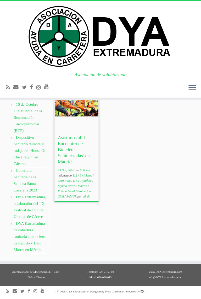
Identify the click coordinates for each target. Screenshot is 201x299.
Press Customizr (114, 291)
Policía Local (67, 191)
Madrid (83, 186)
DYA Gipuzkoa (82, 181)
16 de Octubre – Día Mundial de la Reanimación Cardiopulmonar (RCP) (28, 117)
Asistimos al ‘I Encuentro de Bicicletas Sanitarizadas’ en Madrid (74, 149)
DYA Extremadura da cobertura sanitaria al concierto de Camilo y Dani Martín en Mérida (30, 236)
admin (86, 196)
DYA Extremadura (77, 291)
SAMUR (71, 196)
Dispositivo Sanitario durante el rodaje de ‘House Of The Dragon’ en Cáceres (30, 150)
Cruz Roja (64, 181)
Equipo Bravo (67, 186)
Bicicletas (86, 175)
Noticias (84, 170)
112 (75, 175)
